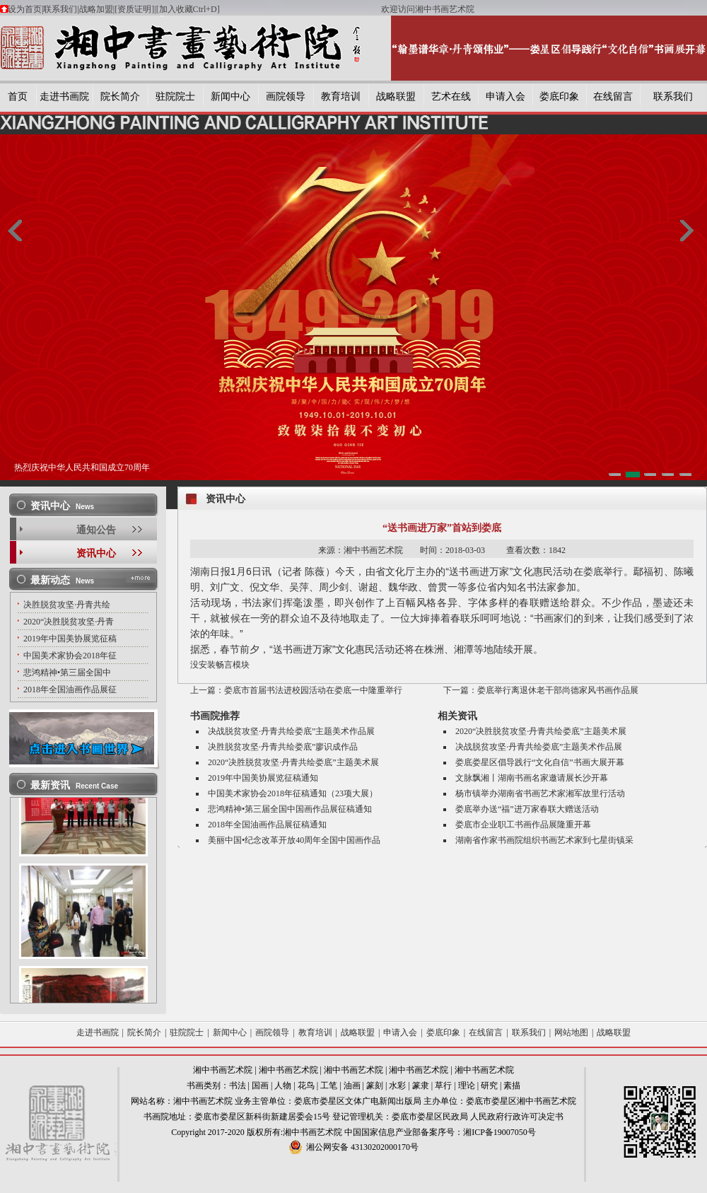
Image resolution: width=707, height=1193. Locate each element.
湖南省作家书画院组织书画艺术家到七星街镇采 (544, 840)
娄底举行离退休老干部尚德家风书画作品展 (557, 690)
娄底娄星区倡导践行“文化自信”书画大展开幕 (539, 762)
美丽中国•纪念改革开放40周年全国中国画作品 (294, 840)
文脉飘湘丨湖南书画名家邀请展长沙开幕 (531, 778)
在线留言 (613, 96)
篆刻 (374, 1085)
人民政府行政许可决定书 (516, 1117)
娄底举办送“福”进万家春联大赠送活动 (527, 809)
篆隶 (420, 1085)
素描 (511, 1085)
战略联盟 (396, 96)
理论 (466, 1085)
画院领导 (285, 96)
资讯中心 (96, 553)
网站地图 (571, 1032)
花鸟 (306, 1085)
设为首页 (25, 9)
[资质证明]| (135, 9)
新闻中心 (230, 96)
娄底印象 (559, 96)
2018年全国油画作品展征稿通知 (267, 825)
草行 (443, 1085)
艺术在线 (451, 96)
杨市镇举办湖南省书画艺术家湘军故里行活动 (540, 793)
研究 (489, 1085)
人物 (282, 1085)
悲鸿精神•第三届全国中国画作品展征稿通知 (290, 809)
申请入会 (505, 96)
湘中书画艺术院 (222, 1070)
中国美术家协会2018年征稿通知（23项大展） (293, 793)
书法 (237, 1085)
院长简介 (120, 96)
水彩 (397, 1085)
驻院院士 (175, 96)
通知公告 (96, 530)
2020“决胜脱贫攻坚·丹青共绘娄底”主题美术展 (293, 762)
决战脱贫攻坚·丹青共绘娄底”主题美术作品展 (291, 731)
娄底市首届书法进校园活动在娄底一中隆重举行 (313, 690)
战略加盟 (96, 9)
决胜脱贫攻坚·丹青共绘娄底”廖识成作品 (283, 747)
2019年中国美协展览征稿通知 (263, 778)
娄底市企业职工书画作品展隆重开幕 (523, 825)
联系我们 (60, 9)
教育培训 (341, 96)
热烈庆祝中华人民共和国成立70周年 (82, 467)
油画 (352, 1085)
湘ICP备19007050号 (499, 1132)
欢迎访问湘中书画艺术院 (427, 9)
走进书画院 (64, 96)
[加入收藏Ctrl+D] (268, 9)
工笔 (328, 1085)
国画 (260, 1085)
